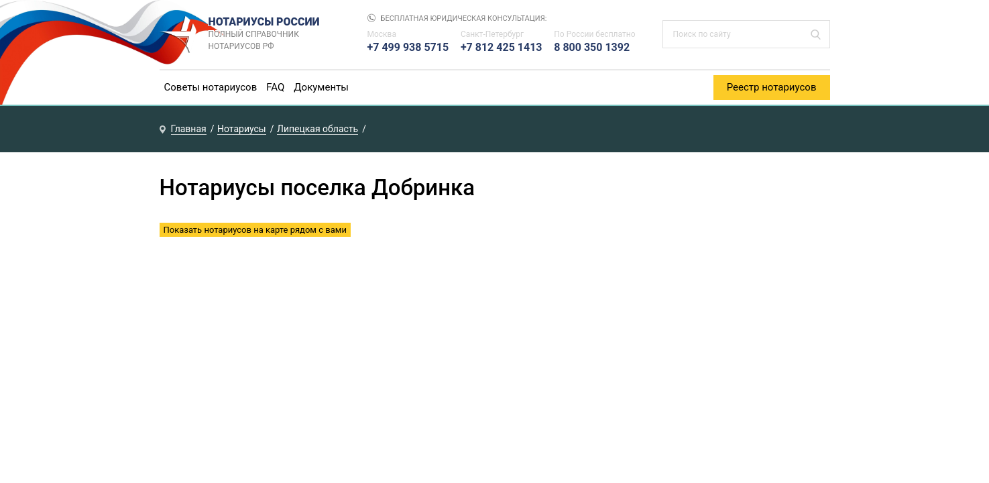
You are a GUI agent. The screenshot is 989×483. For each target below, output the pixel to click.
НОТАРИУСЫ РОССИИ (275, 34)
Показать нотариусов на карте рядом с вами (255, 230)
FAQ (275, 87)
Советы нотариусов (210, 87)
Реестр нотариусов (772, 87)
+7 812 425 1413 (501, 47)
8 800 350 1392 (592, 47)
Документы (321, 87)
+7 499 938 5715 (408, 47)
